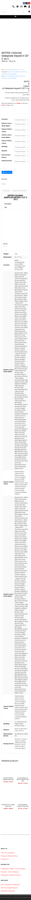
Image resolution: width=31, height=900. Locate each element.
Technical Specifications (9, 888)
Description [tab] (6, 190)
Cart (3, 105)
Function (5, 119)
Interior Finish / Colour (7, 142)
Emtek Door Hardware (14, 71)
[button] (15, 16)
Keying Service (7, 160)
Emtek (16, 76)
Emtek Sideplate (11, 78)
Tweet (4, 183)
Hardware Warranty (8, 891)
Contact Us (5, 859)
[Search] (23, 12)
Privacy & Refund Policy (9, 856)
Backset (4, 150)
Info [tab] (6, 207)
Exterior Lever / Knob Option (7, 125)
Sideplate (14, 73)
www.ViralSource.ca (15, 897)
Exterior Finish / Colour (7, 130)
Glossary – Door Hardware (10, 872)
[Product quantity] (4, 168)
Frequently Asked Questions (11, 875)
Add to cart (7, 172)
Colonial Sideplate (9, 76)
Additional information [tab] (20, 190)
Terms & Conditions (8, 853)
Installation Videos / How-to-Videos (13, 869)
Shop (18, 103)
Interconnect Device (6, 156)
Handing (4, 146)
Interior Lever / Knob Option (7, 136)
